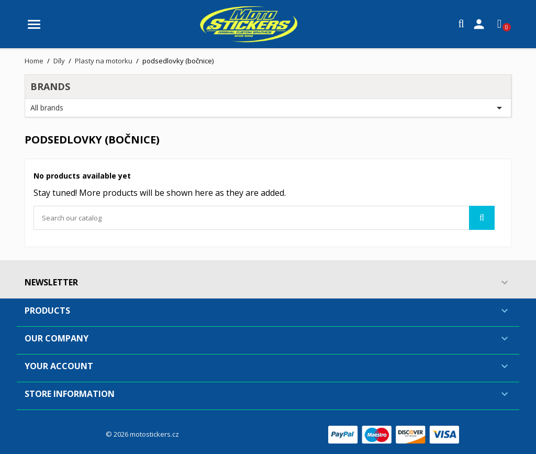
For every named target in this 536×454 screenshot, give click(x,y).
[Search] (264, 218)
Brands (50, 86)
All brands (268, 108)
